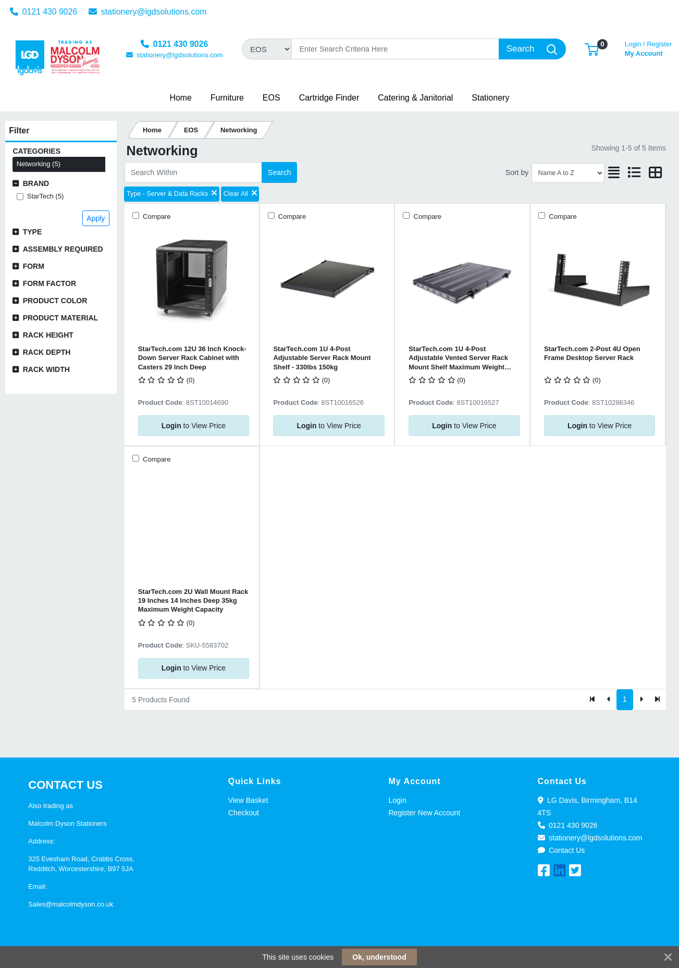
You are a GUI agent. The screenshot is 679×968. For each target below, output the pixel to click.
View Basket (248, 800)
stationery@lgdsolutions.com (148, 11)
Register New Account (425, 813)
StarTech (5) (45, 196)
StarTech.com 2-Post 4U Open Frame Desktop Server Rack (592, 353)
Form (33, 266)
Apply (96, 218)
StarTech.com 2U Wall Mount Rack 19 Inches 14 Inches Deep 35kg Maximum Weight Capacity (193, 601)
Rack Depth (47, 352)
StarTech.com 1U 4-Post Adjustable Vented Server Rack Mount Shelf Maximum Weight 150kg (458, 358)
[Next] (641, 699)
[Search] (395, 49)
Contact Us (561, 850)
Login (397, 800)
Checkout (243, 813)
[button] (592, 49)
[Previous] (609, 699)
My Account (648, 47)
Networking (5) (38, 164)
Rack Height (48, 335)
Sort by (516, 172)
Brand (36, 183)
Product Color (55, 300)
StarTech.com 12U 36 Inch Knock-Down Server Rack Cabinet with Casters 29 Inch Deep (192, 358)
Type (32, 232)
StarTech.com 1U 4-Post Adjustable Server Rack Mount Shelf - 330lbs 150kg (322, 358)
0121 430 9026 (44, 11)
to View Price (194, 425)
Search (279, 172)
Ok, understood (379, 957)
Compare (156, 216)
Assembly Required (63, 249)
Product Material (60, 318)
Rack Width (46, 369)
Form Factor (49, 283)
